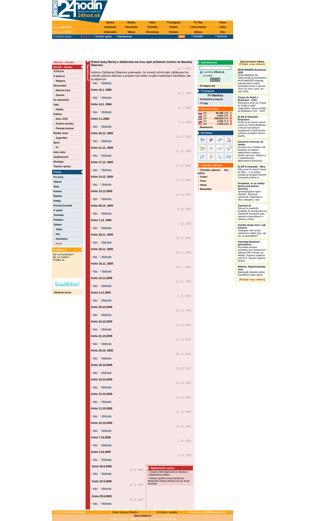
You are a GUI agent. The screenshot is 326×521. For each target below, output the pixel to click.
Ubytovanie (110, 32)
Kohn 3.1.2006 (100, 118)
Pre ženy (58, 177)
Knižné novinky (64, 123)
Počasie (173, 32)
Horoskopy (152, 32)
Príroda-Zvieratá (62, 205)
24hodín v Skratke (63, 62)
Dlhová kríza (62, 90)
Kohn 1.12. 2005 (101, 220)
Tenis (202, 180)
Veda (56, 186)
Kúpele (174, 27)
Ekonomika (59, 85)
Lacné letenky (198, 27)
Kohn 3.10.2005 (101, 452)
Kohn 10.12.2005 (101, 191)
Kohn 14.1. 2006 (101, 104)
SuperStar (60, 137)
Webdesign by (207, 512)
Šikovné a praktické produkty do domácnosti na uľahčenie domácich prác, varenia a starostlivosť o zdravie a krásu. (252, 212)
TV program (173, 22)
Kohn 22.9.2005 (102, 481)
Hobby (57, 200)
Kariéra (57, 191)
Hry (57, 234)
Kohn (58, 243)
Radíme (57, 196)
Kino (222, 32)
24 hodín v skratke (166, 512)
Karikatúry (61, 238)
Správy (110, 22)
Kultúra (57, 114)
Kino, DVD (61, 118)
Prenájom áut (206, 85)
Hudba (58, 109)
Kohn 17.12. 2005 (102, 162)
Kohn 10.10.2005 (101, 423)
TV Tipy (198, 22)
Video (152, 22)
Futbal (202, 176)
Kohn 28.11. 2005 (102, 234)
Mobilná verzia (62, 292)
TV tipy (203, 103)
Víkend (57, 181)
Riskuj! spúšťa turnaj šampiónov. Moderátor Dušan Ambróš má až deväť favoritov (168, 481)
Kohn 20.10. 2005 (102, 350)
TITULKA (58, 71)
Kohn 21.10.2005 (101, 336)
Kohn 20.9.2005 (102, 496)
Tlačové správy (62, 166)
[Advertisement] (172, 10)
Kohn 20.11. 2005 (102, 249)
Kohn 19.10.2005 (101, 365)
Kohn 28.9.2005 (102, 466)
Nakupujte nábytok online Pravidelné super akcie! (252, 270)
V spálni (58, 210)
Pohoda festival (64, 128)
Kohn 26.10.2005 (101, 307)
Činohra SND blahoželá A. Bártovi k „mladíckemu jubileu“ (168, 473)
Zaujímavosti (60, 156)
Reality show (60, 133)
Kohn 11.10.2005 (101, 408)
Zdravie (59, 95)
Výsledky (152, 27)
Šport (56, 142)
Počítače (58, 219)
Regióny (59, 80)
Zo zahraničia (61, 99)
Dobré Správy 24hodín (124, 512)
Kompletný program (210, 99)
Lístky (222, 27)
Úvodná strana (62, 36)
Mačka (114, 519)
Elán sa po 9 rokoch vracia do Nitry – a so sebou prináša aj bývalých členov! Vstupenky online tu (252, 172)
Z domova (59, 76)
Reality (131, 22)
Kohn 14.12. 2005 (102, 176)
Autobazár (110, 27)
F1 (56, 147)
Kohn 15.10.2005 (101, 379)
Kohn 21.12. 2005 (102, 147)
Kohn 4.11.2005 (101, 292)
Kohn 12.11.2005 (101, 278)
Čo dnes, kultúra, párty (163, 519)
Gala (56, 104)
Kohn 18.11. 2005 (102, 263)
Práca (222, 22)
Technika (58, 215)
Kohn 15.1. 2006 (101, 89)
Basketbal (204, 189)
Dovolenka (131, 27)
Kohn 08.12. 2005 (102, 205)
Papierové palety (139, 519)
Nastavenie (205, 127)
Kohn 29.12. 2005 (102, 133)
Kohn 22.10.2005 (101, 321)
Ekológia (58, 161)
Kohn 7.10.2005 (101, 437)
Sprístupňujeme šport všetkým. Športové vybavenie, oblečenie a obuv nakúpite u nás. (251, 191)
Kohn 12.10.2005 (101, 394)
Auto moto (59, 152)
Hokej (202, 185)
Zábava (198, 32)
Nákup (131, 32)
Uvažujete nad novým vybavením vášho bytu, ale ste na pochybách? (252, 230)
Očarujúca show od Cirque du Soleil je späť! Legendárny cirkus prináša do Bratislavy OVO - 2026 (252, 104)
